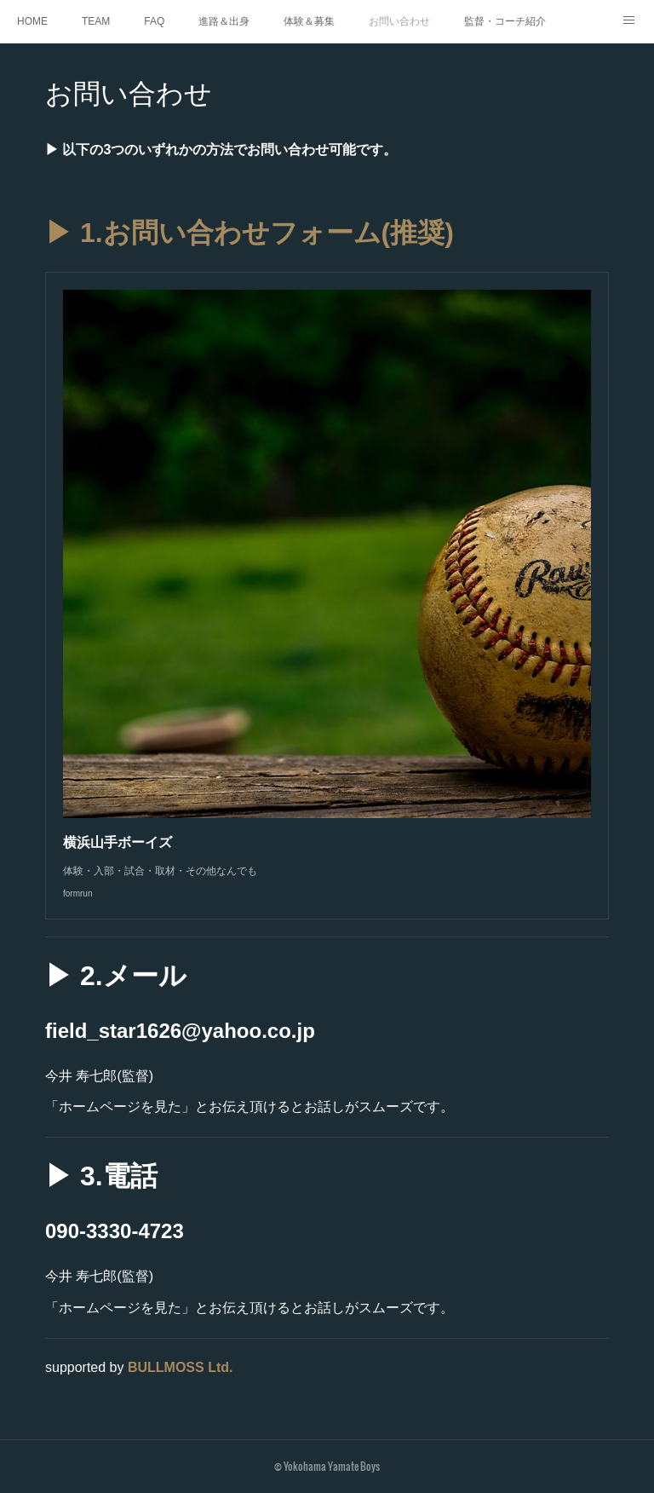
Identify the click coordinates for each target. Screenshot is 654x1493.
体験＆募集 (309, 21)
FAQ (154, 21)
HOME (32, 21)
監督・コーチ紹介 (505, 21)
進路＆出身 (224, 21)
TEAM (96, 21)
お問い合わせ (399, 21)
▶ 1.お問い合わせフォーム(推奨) (249, 232)
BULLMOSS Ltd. (180, 1367)
